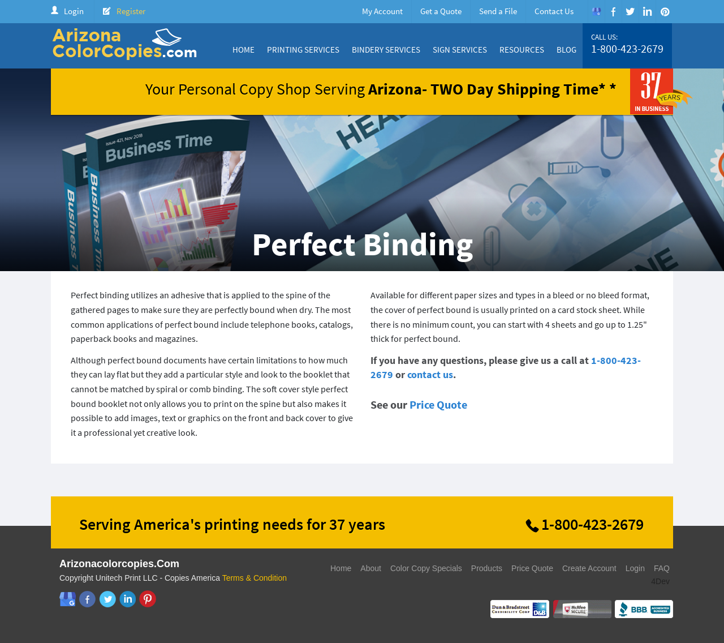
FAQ (662, 568)
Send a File (498, 11)
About (370, 568)
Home (243, 49)
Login (74, 11)
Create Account (589, 568)
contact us (430, 374)
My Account (382, 11)
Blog (566, 49)
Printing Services (303, 49)
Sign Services (460, 49)
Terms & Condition (254, 577)
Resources (521, 49)
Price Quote (438, 404)
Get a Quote (441, 11)
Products (486, 568)
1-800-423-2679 (627, 48)
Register (131, 11)
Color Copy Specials (426, 568)
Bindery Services (386, 49)
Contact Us (554, 11)
